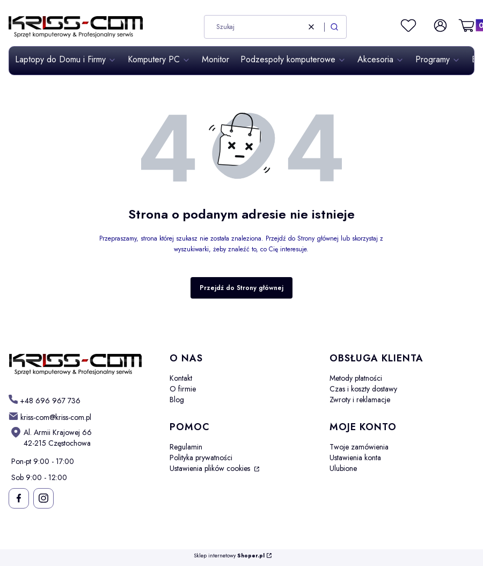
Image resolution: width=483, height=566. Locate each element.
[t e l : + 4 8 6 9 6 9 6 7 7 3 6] (44, 400)
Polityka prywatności (201, 457)
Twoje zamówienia (359, 446)
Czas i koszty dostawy (363, 388)
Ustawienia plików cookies (211, 468)
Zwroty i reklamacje (360, 399)
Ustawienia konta (355, 457)
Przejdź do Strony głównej (241, 288)
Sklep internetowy (229, 556)
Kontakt (181, 378)
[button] (334, 27)
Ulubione (343, 468)
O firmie (183, 388)
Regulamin (186, 446)
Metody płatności (356, 378)
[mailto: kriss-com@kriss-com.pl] (50, 417)
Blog (177, 399)
